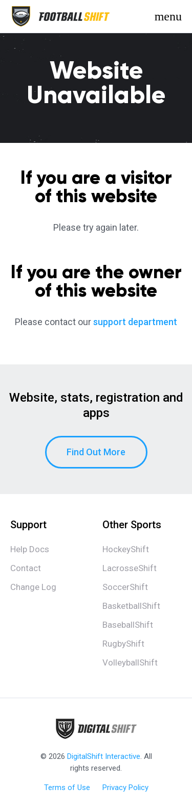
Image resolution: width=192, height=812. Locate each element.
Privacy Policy (125, 787)
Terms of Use (67, 787)
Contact (25, 568)
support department (135, 321)
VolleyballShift (130, 662)
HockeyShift (125, 549)
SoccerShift (125, 587)
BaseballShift (127, 625)
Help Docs (29, 549)
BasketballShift (131, 606)
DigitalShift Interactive (103, 756)
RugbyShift (123, 643)
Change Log (33, 587)
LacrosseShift (129, 568)
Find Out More (96, 452)
